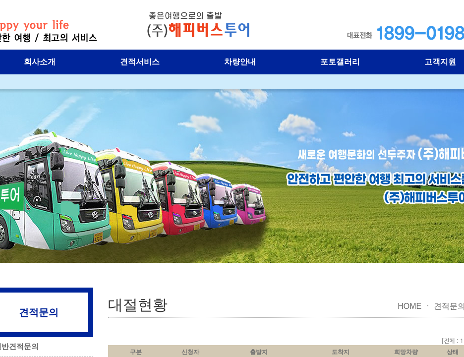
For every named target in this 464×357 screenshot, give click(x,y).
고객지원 (440, 62)
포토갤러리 (340, 62)
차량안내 (240, 62)
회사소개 (40, 62)
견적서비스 (140, 62)
